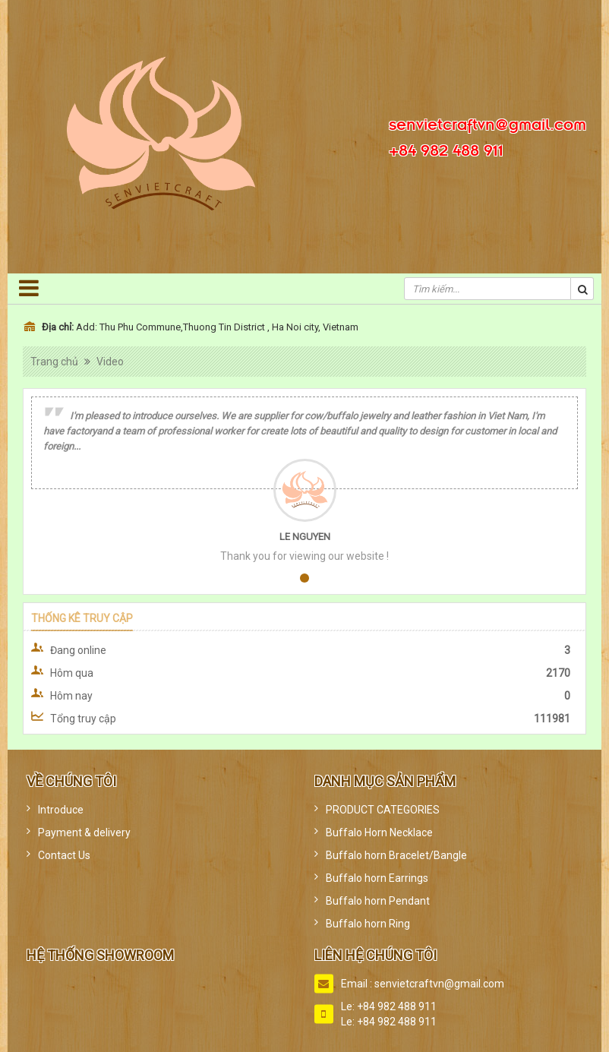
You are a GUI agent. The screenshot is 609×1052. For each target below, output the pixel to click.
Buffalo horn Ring (368, 924)
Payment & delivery (84, 832)
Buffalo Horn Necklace (379, 832)
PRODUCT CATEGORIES (383, 810)
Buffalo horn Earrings (377, 878)
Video (110, 361)
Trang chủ (54, 361)
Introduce (61, 810)
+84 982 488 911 (446, 148)
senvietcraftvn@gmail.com (487, 122)
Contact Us (64, 855)
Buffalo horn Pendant (378, 901)
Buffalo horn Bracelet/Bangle (396, 855)
